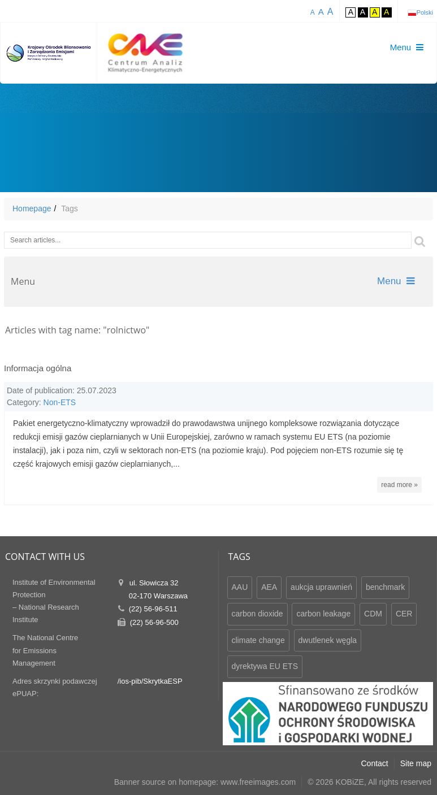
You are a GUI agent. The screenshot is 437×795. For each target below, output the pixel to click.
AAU (240, 587)
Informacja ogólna (37, 368)
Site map (415, 763)
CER (404, 613)
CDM (373, 613)
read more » (399, 485)
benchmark (385, 587)
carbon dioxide (257, 613)
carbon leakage (323, 613)
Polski (425, 12)
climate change (258, 640)
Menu (396, 281)
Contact (374, 763)
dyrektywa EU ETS (265, 666)
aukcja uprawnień (321, 587)
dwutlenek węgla (327, 640)
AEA (269, 587)
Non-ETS (60, 402)
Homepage (31, 208)
